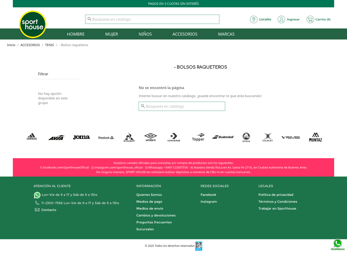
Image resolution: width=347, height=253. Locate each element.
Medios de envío (149, 208)
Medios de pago (149, 202)
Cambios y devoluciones (156, 215)
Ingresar (293, 19)
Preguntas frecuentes (154, 222)
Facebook (208, 195)
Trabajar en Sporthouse (277, 208)
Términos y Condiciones (277, 202)
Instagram (209, 202)
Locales (265, 19)
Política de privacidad (275, 195)
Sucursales (145, 229)
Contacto (48, 210)
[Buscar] (152, 19)
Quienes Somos (149, 195)
